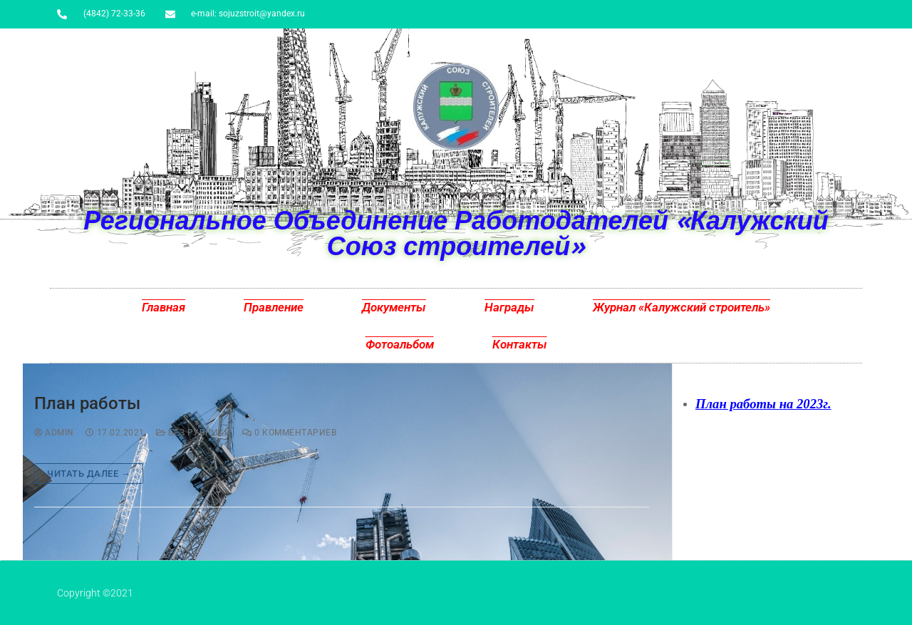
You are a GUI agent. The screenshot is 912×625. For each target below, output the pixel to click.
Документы (394, 307)
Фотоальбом (400, 344)
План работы (87, 403)
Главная (163, 307)
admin (54, 433)
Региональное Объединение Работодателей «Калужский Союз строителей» (455, 232)
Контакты (519, 344)
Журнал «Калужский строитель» (681, 307)
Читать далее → (88, 473)
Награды (509, 307)
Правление (274, 307)
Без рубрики (194, 433)
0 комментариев (289, 433)
